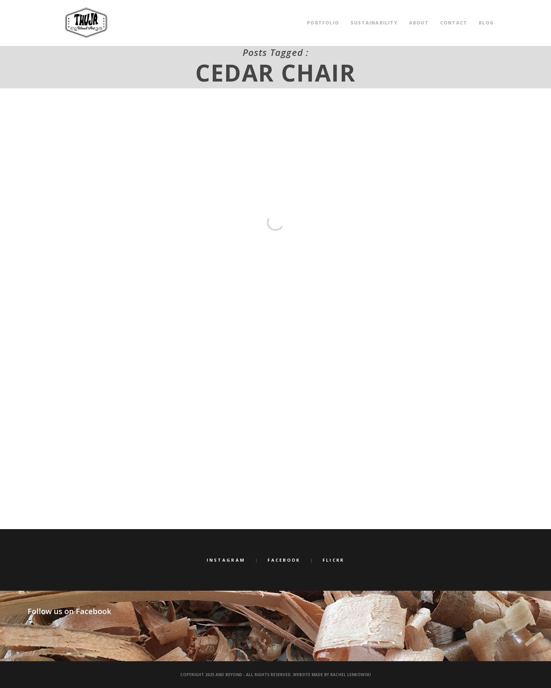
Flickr (334, 560)
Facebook (283, 560)
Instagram (226, 560)
